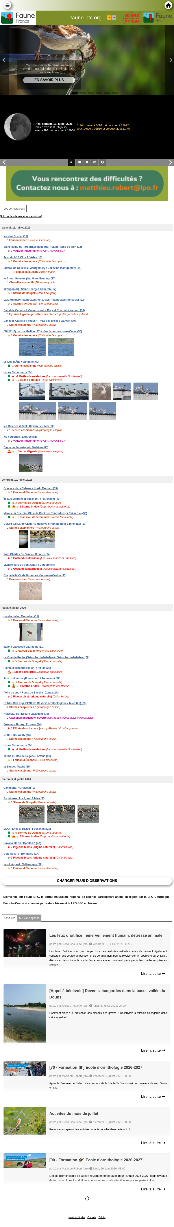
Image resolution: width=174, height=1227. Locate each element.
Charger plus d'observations (87, 881)
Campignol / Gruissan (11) (20, 787)
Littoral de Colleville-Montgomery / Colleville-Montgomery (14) (42, 268)
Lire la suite (153, 973)
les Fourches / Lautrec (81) (20, 436)
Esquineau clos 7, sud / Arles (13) (24, 798)
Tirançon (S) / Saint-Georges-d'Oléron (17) (30, 289)
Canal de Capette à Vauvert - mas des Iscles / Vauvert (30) (40, 320)
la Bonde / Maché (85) (17, 766)
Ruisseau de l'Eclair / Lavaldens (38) (26, 713)
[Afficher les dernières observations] (21, 216)
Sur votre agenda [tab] (29, 918)
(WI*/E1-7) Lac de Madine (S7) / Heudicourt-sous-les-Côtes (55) (43, 331)
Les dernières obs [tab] (14, 208)
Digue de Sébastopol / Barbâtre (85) (26, 447)
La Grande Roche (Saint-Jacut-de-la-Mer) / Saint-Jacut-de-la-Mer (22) (46, 657)
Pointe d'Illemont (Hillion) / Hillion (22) (27, 667)
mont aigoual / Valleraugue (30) (23, 864)
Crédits (102, 1217)
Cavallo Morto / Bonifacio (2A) (22, 843)
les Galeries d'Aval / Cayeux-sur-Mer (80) (29, 426)
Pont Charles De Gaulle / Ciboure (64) (27, 554)
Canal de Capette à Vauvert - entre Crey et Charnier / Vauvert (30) (44, 310)
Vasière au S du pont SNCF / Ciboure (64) (29, 564)
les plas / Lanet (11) (16, 236)
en (114, 18)
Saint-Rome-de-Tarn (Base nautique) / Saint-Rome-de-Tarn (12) (43, 246)
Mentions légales (76, 1217)
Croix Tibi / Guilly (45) (17, 734)
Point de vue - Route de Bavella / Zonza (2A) (31, 692)
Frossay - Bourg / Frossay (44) (23, 724)
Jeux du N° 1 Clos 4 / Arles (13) (23, 257)
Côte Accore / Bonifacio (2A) (21, 853)
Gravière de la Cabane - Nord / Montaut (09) (31, 488)
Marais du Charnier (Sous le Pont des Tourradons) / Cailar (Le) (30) (45, 513)
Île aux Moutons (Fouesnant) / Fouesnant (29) (32, 498)
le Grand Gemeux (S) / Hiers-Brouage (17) (30, 278)
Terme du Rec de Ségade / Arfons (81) (27, 756)
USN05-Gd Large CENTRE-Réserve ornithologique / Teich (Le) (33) (45, 523)
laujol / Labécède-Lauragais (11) (24, 646)
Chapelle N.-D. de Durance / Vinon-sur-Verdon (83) (35, 575)
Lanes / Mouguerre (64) (18, 372)
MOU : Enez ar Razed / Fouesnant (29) (27, 828)
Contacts (91, 1217)
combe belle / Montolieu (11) (21, 616)
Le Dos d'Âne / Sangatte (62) (21, 361)
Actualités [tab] (9, 918)
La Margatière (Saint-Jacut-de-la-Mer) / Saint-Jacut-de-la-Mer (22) (44, 299)
